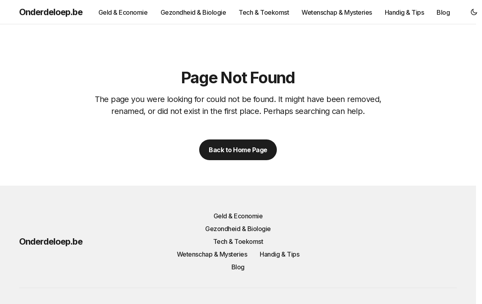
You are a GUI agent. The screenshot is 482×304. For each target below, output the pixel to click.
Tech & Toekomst (238, 241)
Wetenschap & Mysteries (212, 254)
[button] (474, 12)
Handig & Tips (279, 254)
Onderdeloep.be (50, 12)
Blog (238, 267)
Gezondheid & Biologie (238, 229)
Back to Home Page (238, 150)
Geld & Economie (238, 216)
